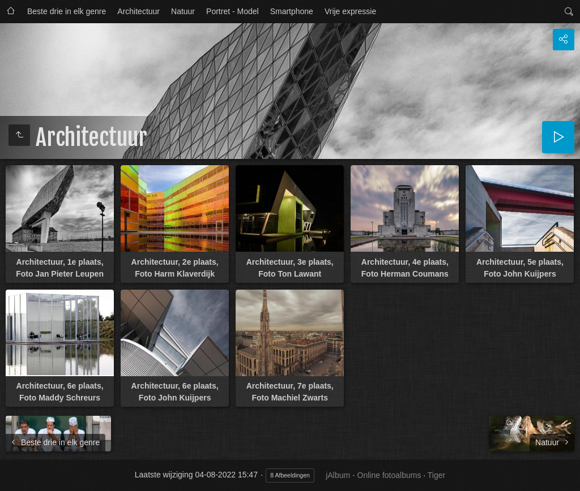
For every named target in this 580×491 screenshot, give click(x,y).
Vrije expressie (350, 11)
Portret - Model (232, 11)
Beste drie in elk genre (66, 11)
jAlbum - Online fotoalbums (373, 475)
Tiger (436, 475)
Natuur (183, 11)
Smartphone (291, 11)
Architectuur (138, 11)
